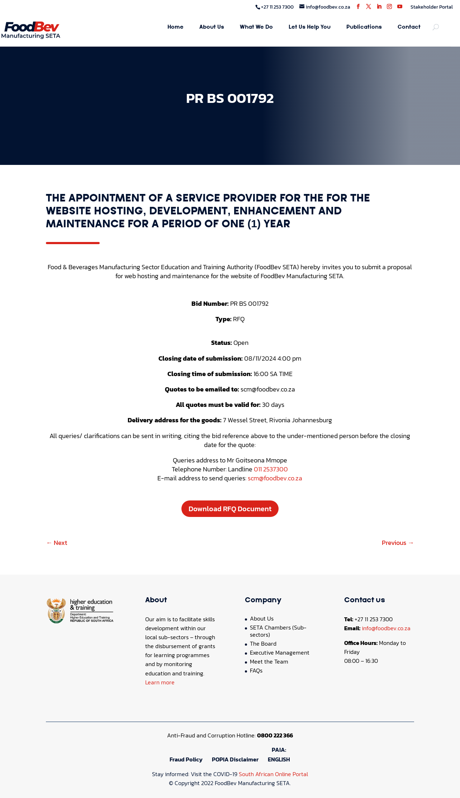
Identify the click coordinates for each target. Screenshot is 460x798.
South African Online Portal (273, 774)
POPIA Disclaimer (235, 759)
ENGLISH (279, 759)
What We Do (256, 27)
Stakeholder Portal (432, 7)
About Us (211, 27)
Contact (409, 27)
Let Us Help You (310, 27)
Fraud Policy (186, 759)
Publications (364, 27)
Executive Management (279, 652)
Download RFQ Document (230, 508)
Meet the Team (269, 661)
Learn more (160, 682)
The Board (263, 643)
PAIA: (279, 749)
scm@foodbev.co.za (275, 478)
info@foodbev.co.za (386, 628)
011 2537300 (271, 469)
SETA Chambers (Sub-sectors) (278, 631)
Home (175, 27)
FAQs (256, 670)
